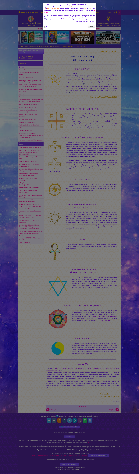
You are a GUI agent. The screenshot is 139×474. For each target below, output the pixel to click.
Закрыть (91, 27)
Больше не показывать (52, 27)
